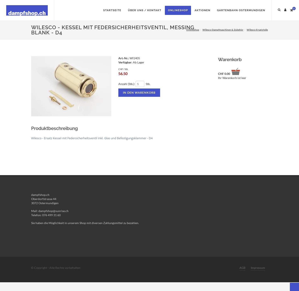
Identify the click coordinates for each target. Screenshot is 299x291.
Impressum (258, 267)
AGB (242, 267)
